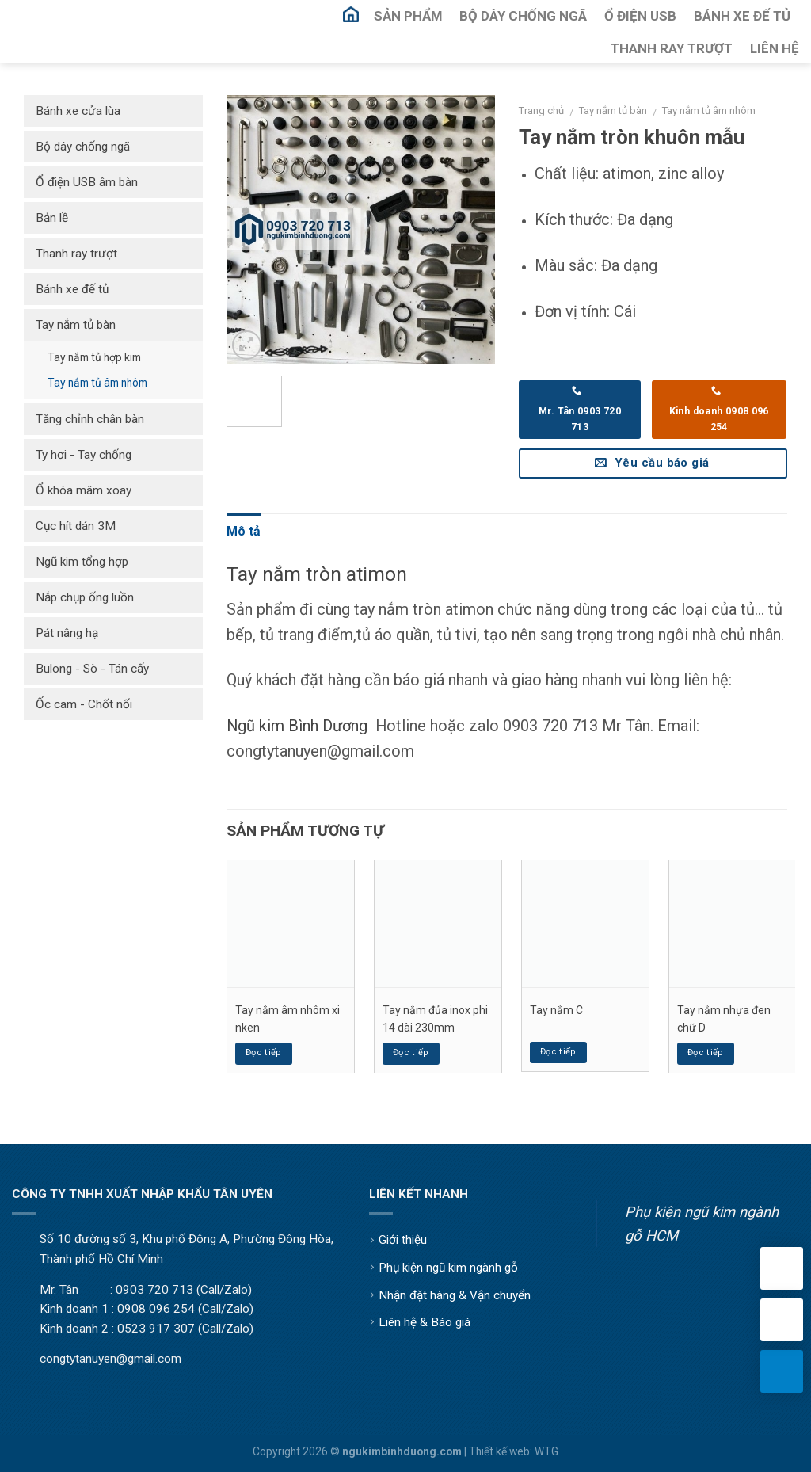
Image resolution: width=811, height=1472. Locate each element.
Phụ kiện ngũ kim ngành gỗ (448, 1267)
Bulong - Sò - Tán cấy (92, 669)
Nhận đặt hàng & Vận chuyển (455, 1295)
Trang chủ (541, 110)
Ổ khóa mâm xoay (83, 490)
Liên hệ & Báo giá (424, 1322)
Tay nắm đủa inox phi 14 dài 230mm (435, 1019)
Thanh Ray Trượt (672, 48)
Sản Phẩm (408, 16)
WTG (546, 1451)
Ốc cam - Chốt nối (84, 704)
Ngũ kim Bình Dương (297, 725)
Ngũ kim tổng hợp (82, 562)
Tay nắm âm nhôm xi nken (287, 1019)
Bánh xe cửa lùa (78, 111)
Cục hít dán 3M (76, 526)
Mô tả (244, 531)
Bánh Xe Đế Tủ (742, 16)
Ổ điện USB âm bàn (87, 182)
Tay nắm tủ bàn (613, 110)
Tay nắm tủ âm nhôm (709, 110)
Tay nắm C (556, 1010)
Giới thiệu (403, 1240)
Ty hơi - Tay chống (83, 455)
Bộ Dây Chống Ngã (523, 16)
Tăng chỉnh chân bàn (90, 419)
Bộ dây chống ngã (83, 146)
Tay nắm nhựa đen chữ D (724, 1019)
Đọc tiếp (264, 1052)
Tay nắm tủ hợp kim (94, 357)
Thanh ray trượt (76, 253)
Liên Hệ (774, 48)
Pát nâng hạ (67, 633)
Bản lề (52, 218)
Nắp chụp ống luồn (85, 597)
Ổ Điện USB (640, 16)
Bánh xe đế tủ (72, 289)
